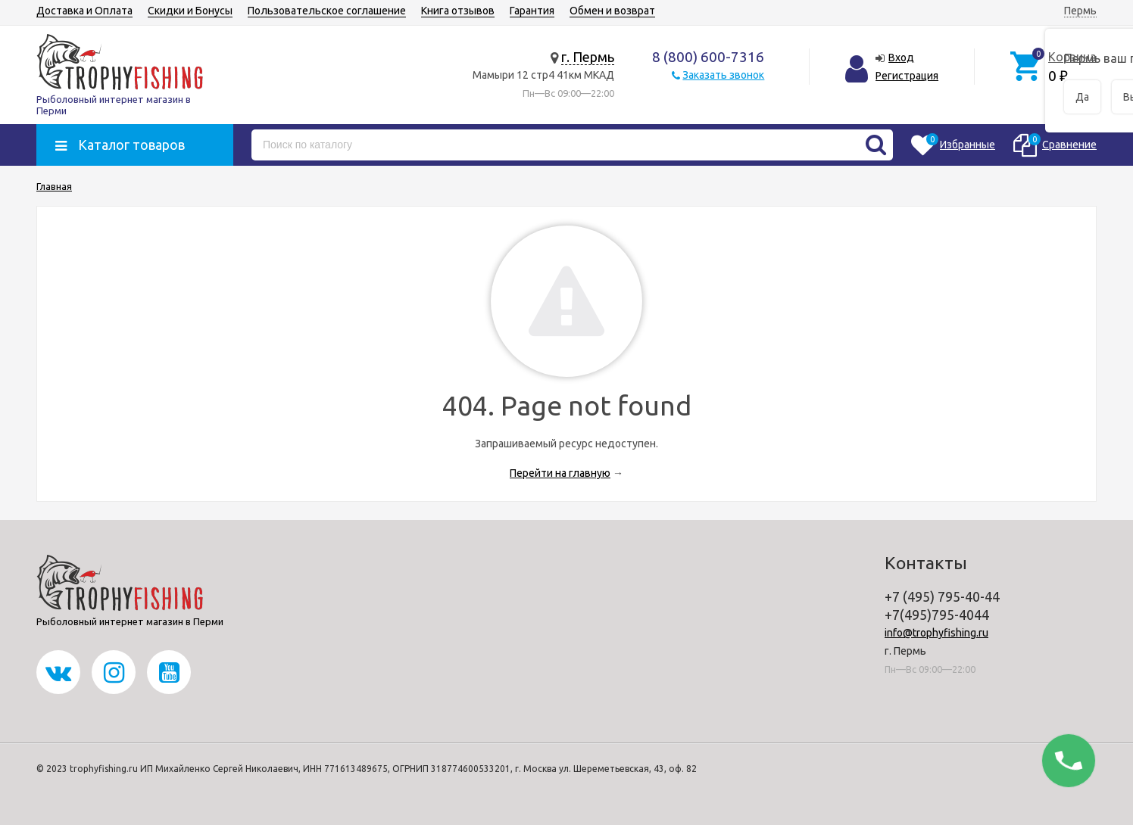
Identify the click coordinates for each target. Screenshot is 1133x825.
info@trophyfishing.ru (936, 633)
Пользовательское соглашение (327, 11)
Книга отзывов (458, 11)
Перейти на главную (560, 473)
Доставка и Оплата (84, 11)
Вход (901, 57)
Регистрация (907, 76)
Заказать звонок (723, 75)
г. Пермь (587, 56)
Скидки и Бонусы (190, 11)
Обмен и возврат (612, 11)
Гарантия (532, 11)
